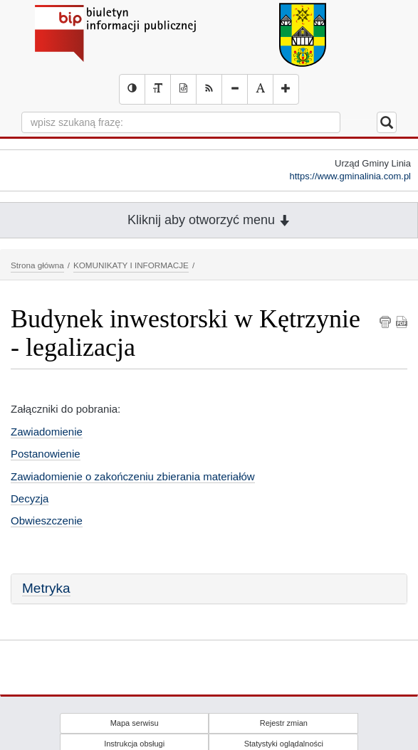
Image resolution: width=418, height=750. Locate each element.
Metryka (46, 588)
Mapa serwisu (134, 723)
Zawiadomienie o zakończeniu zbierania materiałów (133, 476)
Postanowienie (45, 454)
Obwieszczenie (47, 520)
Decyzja (29, 498)
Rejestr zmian (284, 723)
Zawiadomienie (47, 432)
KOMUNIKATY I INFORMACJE (131, 265)
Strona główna (37, 265)
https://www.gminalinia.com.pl (350, 176)
